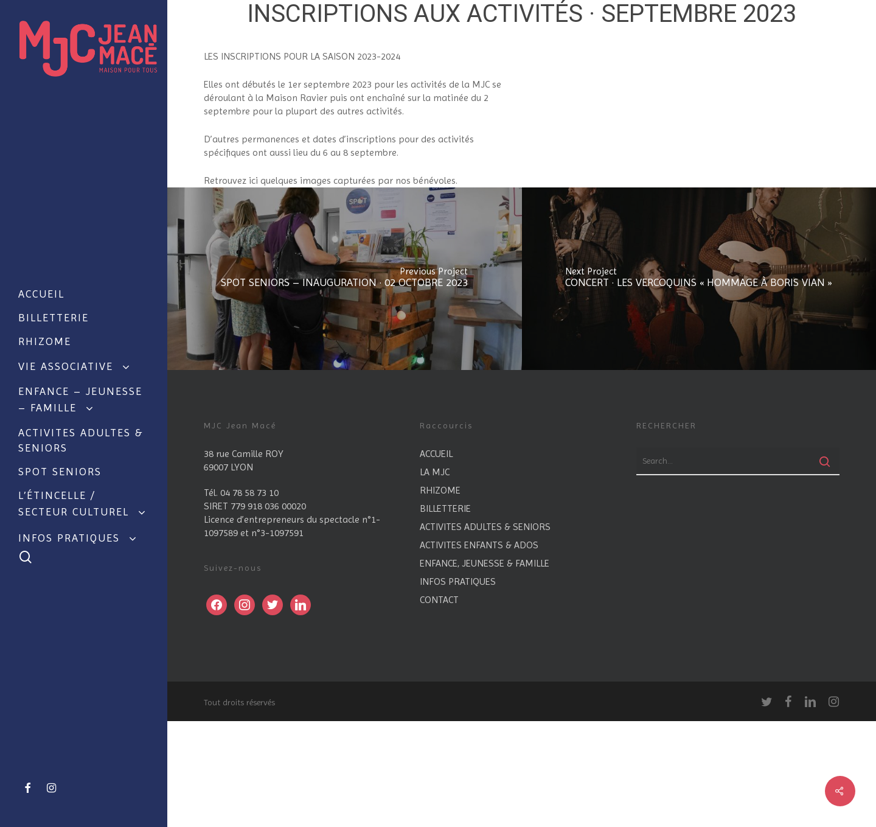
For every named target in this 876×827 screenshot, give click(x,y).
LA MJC (435, 578)
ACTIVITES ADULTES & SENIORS (485, 632)
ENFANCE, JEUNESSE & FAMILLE (484, 669)
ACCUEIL (436, 559)
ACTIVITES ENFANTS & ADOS (479, 651)
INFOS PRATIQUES (458, 687)
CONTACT (439, 705)
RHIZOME (440, 596)
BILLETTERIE (445, 614)
